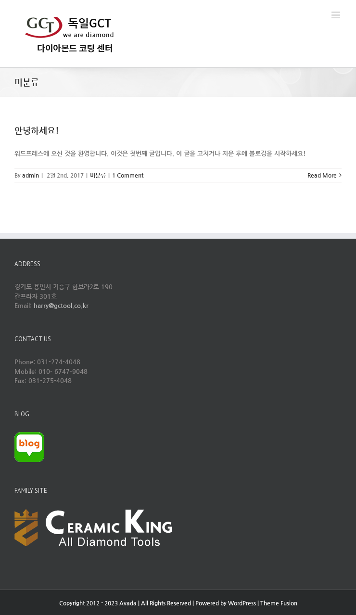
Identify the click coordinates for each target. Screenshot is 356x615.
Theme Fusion (278, 603)
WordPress (242, 603)
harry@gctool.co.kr (61, 305)
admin (30, 175)
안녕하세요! (36, 130)
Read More (322, 175)
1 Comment (127, 175)
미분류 (98, 175)
